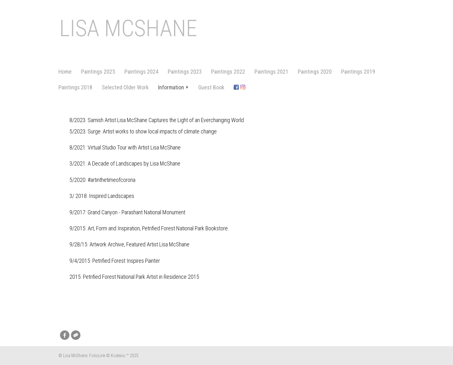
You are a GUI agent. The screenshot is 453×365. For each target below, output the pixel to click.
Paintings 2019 (358, 71)
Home (65, 71)
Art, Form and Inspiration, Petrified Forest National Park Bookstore (158, 228)
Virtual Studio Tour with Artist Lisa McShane (134, 147)
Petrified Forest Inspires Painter (126, 260)
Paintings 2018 (75, 87)
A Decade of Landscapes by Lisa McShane (134, 163)
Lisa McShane (128, 28)
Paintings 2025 (98, 71)
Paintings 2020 (315, 71)
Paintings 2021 (271, 71)
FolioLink (97, 355)
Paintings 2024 (141, 71)
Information (173, 87)
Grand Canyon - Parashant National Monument (136, 212)
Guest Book (211, 87)
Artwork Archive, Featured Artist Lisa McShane (139, 244)
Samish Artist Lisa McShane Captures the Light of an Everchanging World (166, 120)
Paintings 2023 (185, 71)
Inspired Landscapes (111, 196)
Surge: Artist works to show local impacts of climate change (152, 131)
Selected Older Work (125, 87)
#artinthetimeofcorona (111, 180)
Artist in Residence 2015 (172, 276)
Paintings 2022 (228, 71)
